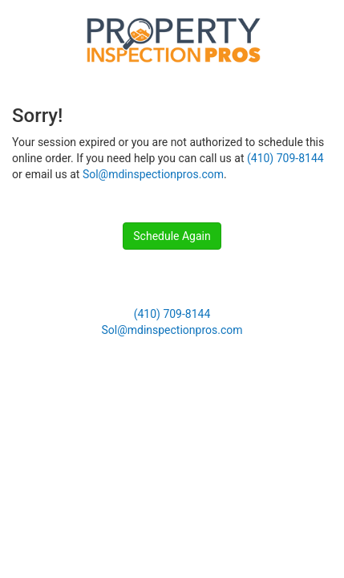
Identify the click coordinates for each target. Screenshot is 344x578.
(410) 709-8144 (285, 158)
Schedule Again (171, 236)
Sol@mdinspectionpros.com (153, 174)
